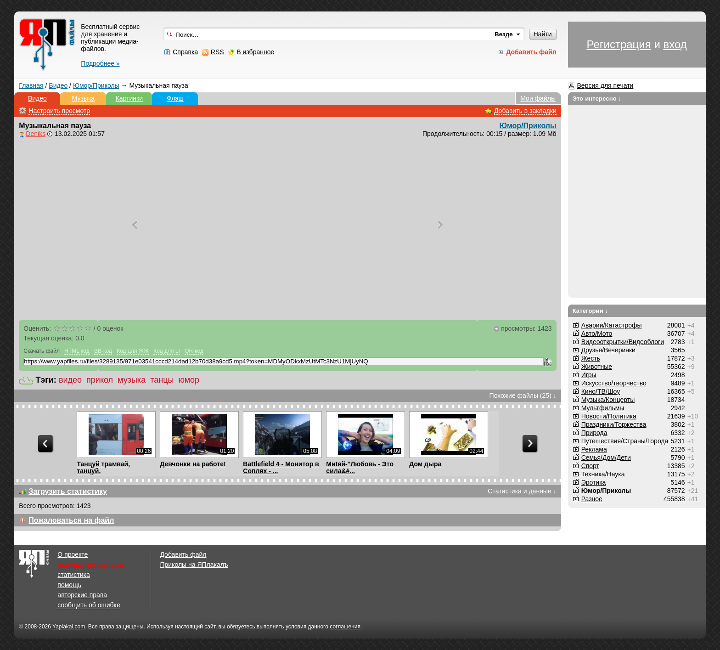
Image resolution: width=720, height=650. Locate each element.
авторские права (82, 595)
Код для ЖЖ (133, 351)
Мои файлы (538, 98)
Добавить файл (183, 554)
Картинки (129, 98)
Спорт (590, 465)
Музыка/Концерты (608, 399)
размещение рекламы (90, 564)
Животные (597, 366)
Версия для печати (605, 85)
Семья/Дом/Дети (606, 457)
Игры (588, 375)
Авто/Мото (597, 333)
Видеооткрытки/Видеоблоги (622, 341)
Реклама (594, 449)
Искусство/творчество (614, 383)
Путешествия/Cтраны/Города (625, 441)
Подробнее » (100, 63)
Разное (591, 499)
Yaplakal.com (68, 626)
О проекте (72, 554)
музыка (132, 380)
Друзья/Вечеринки (608, 350)
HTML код (76, 351)
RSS (217, 52)
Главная (31, 85)
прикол (99, 380)
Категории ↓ (590, 310)
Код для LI (166, 351)
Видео (58, 85)
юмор (188, 380)
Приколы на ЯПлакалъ (194, 564)
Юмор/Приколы (96, 85)
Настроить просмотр (59, 110)
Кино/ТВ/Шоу (600, 391)
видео (70, 380)
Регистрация (618, 44)
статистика (73, 574)
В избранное (255, 52)
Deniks (35, 133)
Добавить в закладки (525, 110)
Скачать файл (41, 351)
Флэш (175, 98)
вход (674, 44)
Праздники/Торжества (614, 424)
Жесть (590, 358)
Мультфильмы (602, 408)
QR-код (194, 351)
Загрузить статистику (67, 491)
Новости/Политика (608, 416)
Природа (594, 432)
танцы (162, 380)
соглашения (345, 626)
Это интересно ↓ (597, 98)
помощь (69, 584)
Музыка (83, 98)
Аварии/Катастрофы (611, 325)
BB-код (103, 351)
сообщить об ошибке (88, 605)
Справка (185, 52)
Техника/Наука (603, 474)
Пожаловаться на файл (71, 520)
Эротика (593, 482)
